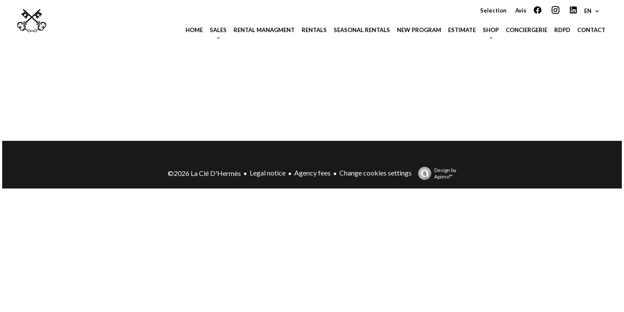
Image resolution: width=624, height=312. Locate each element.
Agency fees (312, 173)
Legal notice (268, 173)
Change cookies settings (375, 173)
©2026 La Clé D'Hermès (204, 173)
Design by (435, 173)
